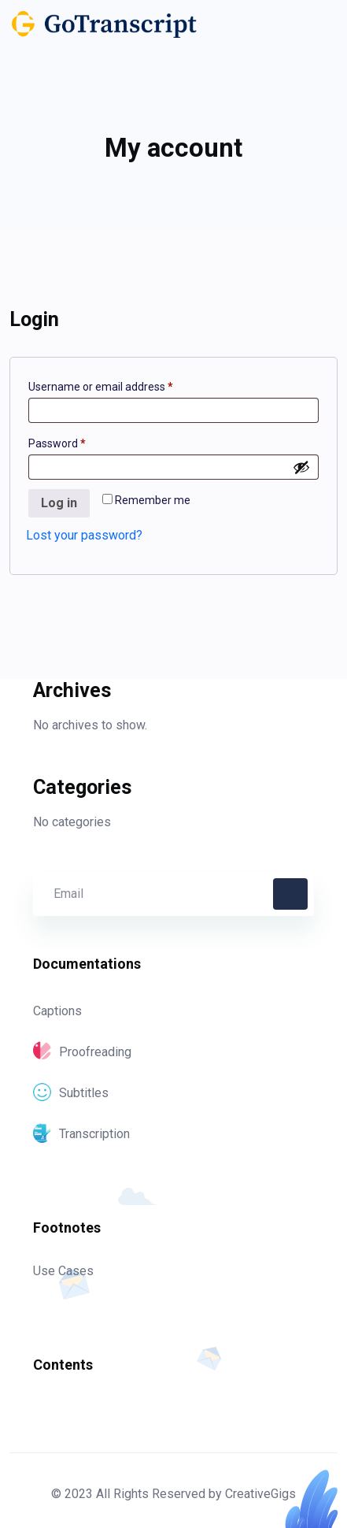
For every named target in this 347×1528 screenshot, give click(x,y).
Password (79, 441)
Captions (57, 1010)
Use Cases (63, 1270)
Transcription (81, 1133)
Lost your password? (84, 535)
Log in (59, 502)
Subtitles (71, 1092)
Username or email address (122, 384)
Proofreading (82, 1051)
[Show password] (301, 467)
